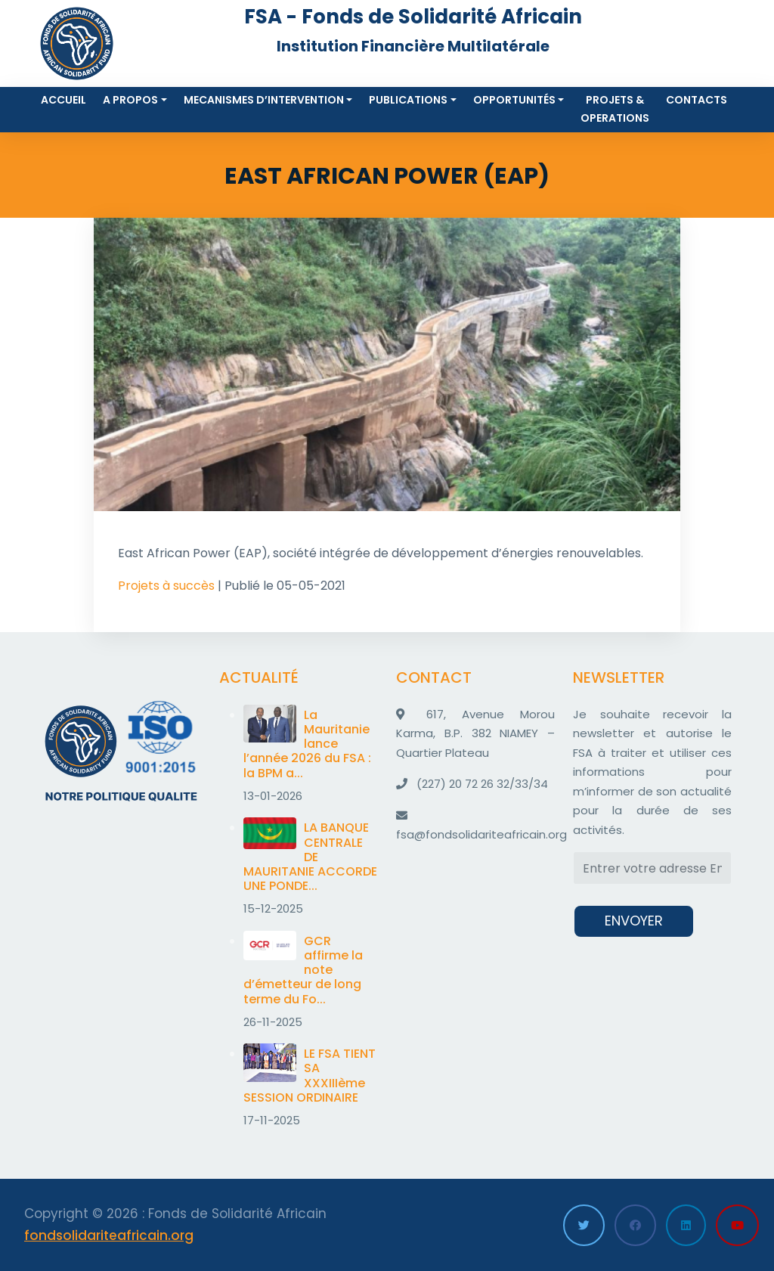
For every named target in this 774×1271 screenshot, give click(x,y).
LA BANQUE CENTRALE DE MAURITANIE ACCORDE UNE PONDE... (310, 856)
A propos (130, 99)
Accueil (63, 99)
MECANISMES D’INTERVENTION (264, 99)
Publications (408, 99)
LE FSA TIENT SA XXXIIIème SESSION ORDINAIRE (309, 1075)
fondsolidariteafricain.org (109, 1235)
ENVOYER (634, 920)
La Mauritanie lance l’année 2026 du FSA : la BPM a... (307, 744)
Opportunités (514, 99)
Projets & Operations (614, 109)
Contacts (696, 99)
